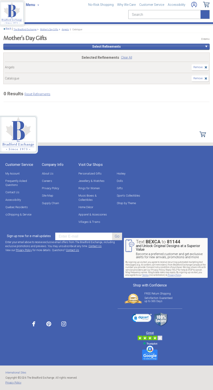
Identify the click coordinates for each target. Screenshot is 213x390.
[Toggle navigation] (32, 5)
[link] (142, 318)
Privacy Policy (50, 188)
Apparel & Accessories (92, 214)
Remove (198, 67)
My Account (12, 173)
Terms (145, 275)
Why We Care (126, 4)
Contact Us (12, 192)
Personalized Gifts (90, 173)
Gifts (120, 188)
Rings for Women (89, 188)
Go (117, 236)
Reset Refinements (37, 94)
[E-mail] (83, 236)
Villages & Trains (89, 221)
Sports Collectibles (128, 195)
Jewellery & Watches (91, 181)
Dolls (120, 181)
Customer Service (151, 4)
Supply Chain (50, 203)
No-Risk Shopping (101, 4)
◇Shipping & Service (18, 214)
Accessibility (176, 4)
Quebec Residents (16, 207)
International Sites (15, 372)
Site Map (47, 195)
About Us (47, 173)
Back (8, 28)
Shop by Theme (126, 203)
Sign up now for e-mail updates (29, 236)
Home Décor (85, 207)
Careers (47, 181)
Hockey (121, 173)
